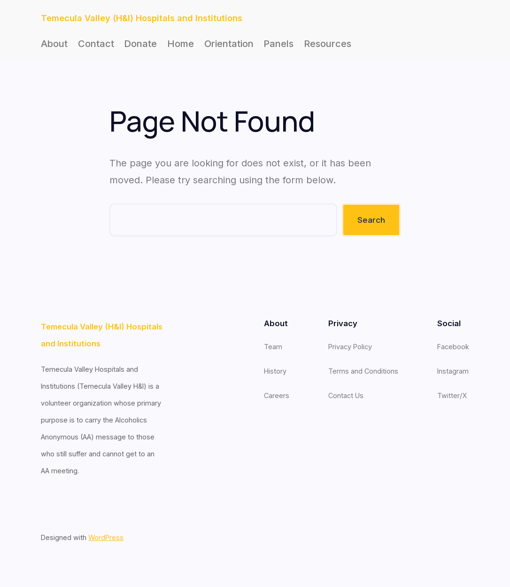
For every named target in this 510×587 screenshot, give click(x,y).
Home (180, 43)
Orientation (229, 43)
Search (371, 219)
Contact (96, 43)
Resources (327, 43)
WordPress (106, 537)
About (54, 43)
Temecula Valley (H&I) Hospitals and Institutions (141, 18)
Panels (278, 43)
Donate (140, 43)
